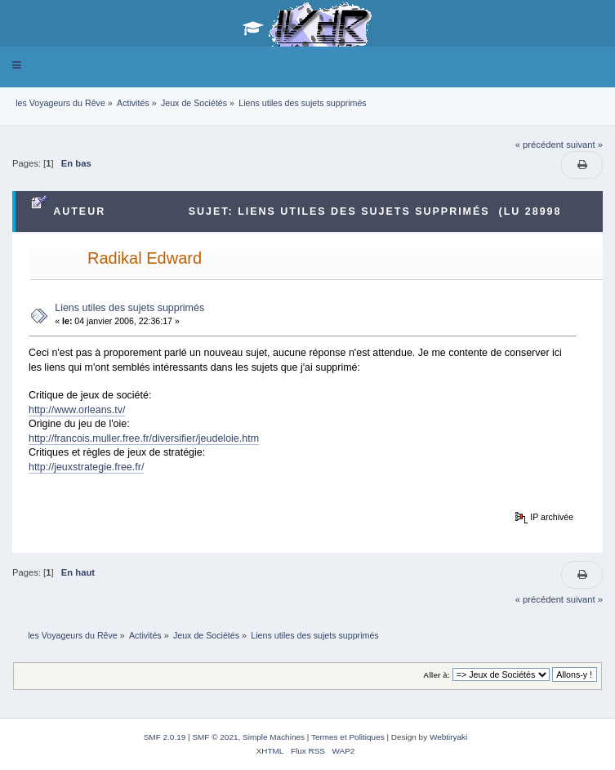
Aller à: (436, 674)
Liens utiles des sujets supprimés (129, 308)
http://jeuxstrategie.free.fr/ (86, 467)
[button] (16, 65)
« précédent (539, 144)
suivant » (584, 144)
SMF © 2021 (215, 736)
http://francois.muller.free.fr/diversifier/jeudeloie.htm (144, 438)
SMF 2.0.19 (165, 736)
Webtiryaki (448, 736)
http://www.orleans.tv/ (77, 410)
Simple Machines (274, 736)
